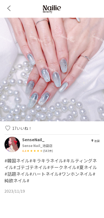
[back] (8, 8)
